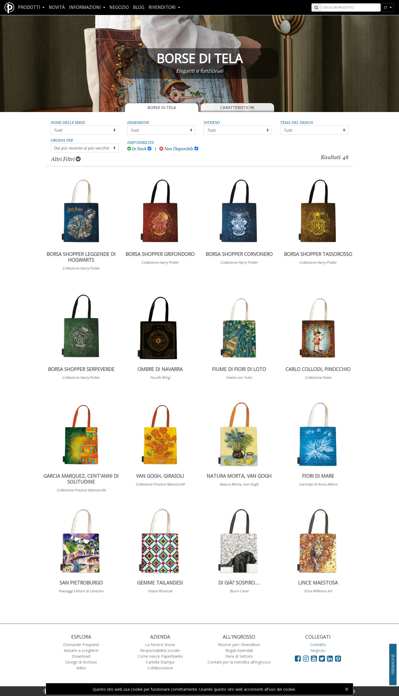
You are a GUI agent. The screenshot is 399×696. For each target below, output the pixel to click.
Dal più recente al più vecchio (81, 148)
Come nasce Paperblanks (160, 656)
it (386, 7)
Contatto (318, 644)
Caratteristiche (237, 107)
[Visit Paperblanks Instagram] (306, 658)
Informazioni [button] (85, 7)
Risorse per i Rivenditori (239, 644)
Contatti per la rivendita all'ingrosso (239, 662)
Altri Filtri (66, 159)
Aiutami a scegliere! (81, 650)
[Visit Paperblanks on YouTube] (315, 658)
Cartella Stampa (160, 662)
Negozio (119, 7)
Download (81, 656)
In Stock (137, 149)
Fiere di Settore (239, 656)
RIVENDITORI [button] (163, 7)
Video (81, 667)
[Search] (350, 7)
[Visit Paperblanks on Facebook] (298, 658)
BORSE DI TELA (161, 107)
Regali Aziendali (239, 650)
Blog (138, 7)
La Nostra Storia (160, 644)
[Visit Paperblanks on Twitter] (323, 658)
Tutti (58, 130)
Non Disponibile (176, 149)
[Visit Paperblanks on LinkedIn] (331, 658)
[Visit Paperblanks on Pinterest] (338, 658)
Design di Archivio (81, 662)
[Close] (346, 689)
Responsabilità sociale (160, 650)
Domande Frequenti (81, 644)
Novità (57, 7)
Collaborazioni (160, 667)
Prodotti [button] (29, 7)
